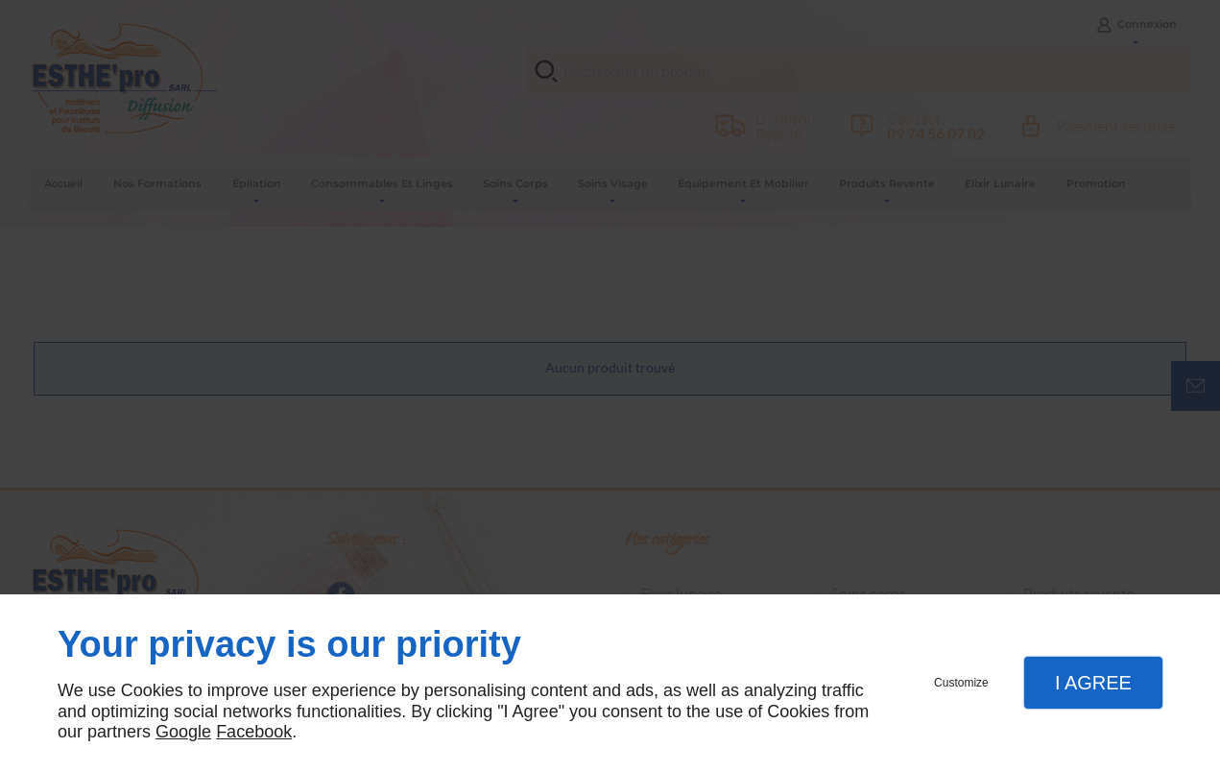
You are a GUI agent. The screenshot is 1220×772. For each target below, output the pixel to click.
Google (183, 731)
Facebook (254, 731)
